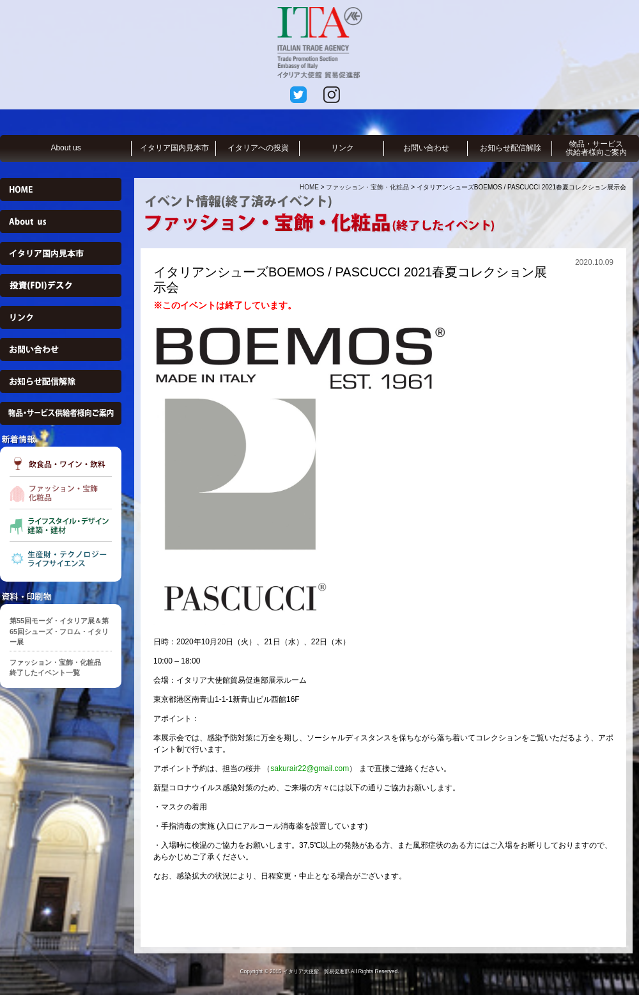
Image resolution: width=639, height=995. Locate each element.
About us (65, 147)
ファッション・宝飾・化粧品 (367, 187)
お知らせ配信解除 (510, 147)
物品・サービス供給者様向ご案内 (596, 148)
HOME (309, 187)
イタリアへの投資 (258, 147)
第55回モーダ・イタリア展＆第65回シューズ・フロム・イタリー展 (59, 631)
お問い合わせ (426, 147)
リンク (342, 147)
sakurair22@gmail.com (309, 768)
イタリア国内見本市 (174, 147)
